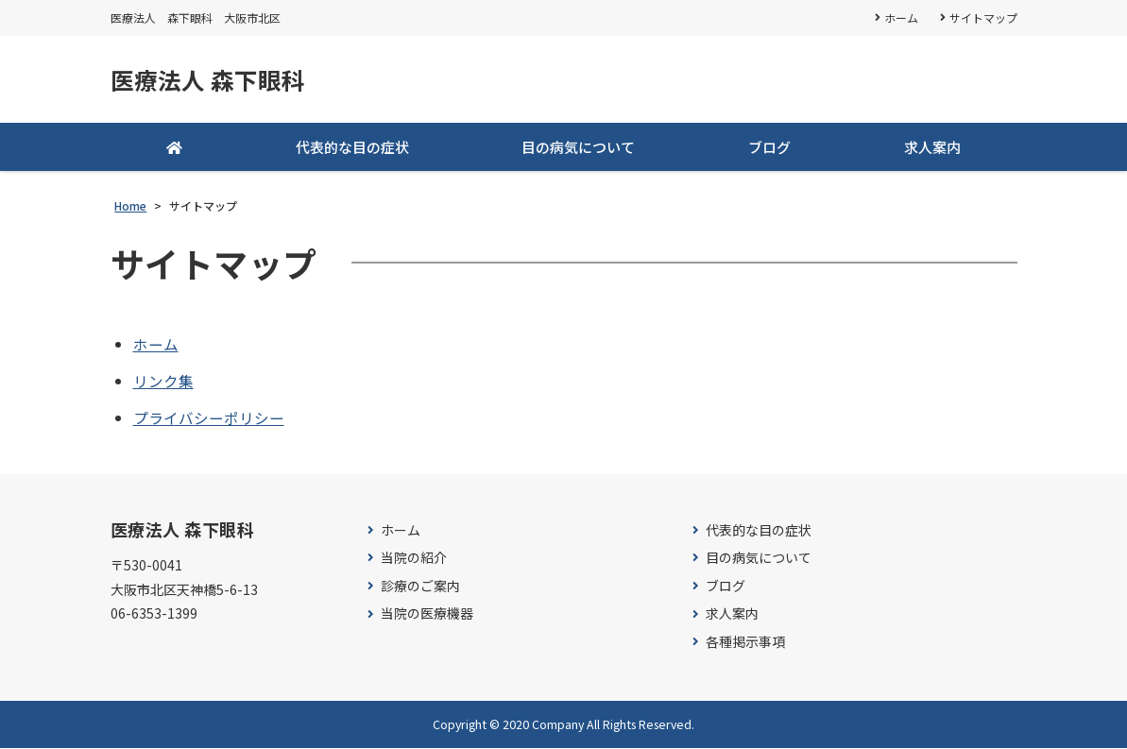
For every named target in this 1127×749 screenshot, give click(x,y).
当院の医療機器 (427, 615)
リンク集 (163, 381)
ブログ (769, 148)
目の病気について (578, 148)
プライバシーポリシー (208, 418)
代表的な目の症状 (352, 148)
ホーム (900, 17)
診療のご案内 (420, 587)
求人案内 (932, 148)
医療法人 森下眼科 (212, 80)
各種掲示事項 (745, 643)
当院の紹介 (414, 560)
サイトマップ (983, 17)
